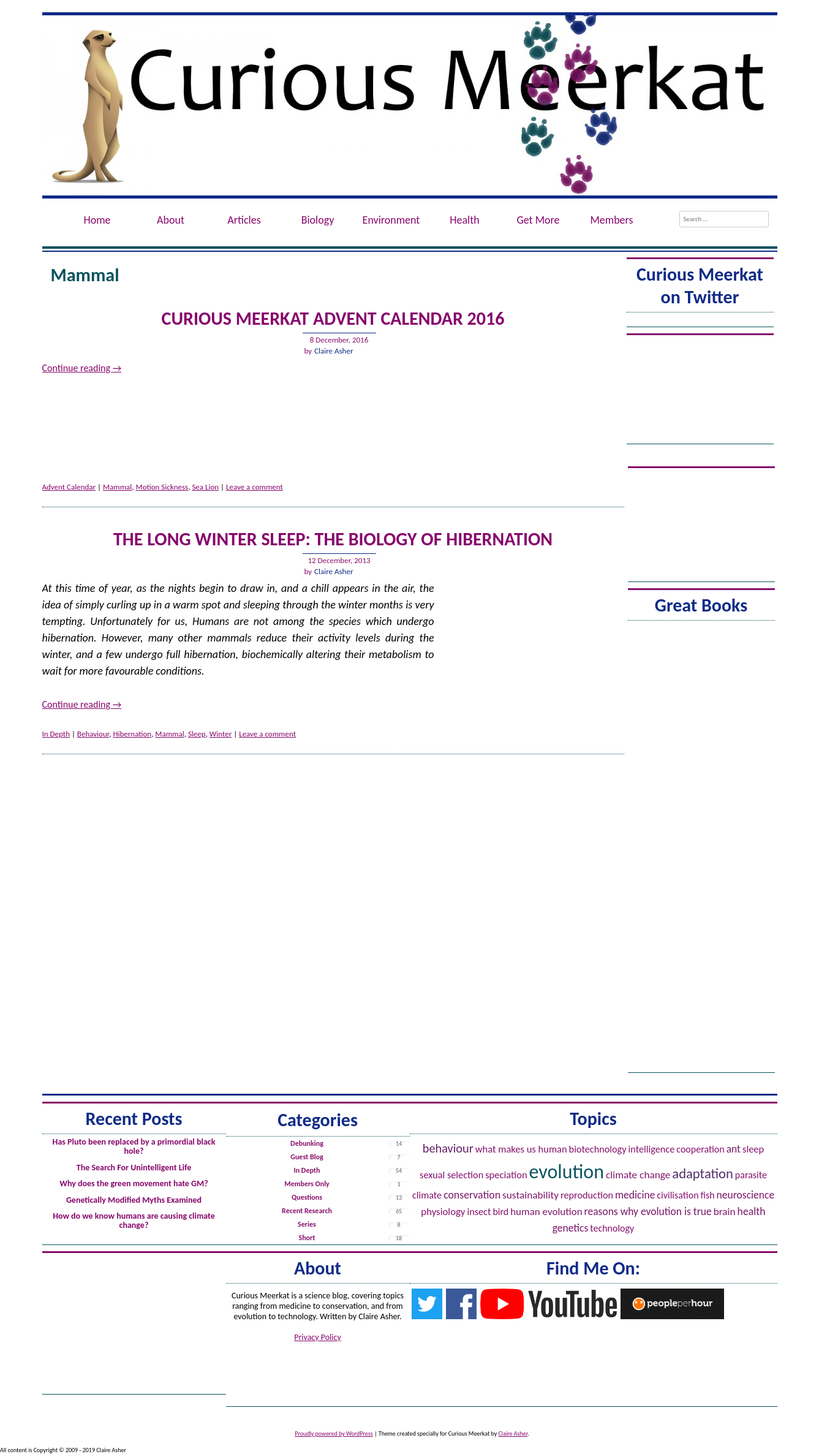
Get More (537, 220)
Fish (708, 1195)
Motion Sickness (162, 486)
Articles (243, 220)
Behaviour (93, 733)
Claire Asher (333, 350)
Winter (220, 733)
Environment (391, 220)
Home (96, 220)
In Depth (56, 733)
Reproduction (586, 1195)
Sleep (197, 733)
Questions (307, 1197)
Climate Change (638, 1174)
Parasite (751, 1175)
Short (307, 1237)
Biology (317, 220)
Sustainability (530, 1195)
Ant (734, 1149)
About (170, 220)
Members (611, 220)
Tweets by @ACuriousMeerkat (700, 321)
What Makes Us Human (521, 1149)
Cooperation (700, 1149)
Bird (500, 1211)
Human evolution (546, 1211)
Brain (725, 1211)
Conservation (471, 1195)
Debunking (306, 1143)
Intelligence (651, 1149)
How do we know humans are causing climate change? (134, 1220)
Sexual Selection (451, 1175)
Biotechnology (598, 1149)
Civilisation (677, 1195)
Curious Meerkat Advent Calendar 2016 (333, 318)
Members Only (307, 1183)
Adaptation (702, 1173)
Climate (427, 1195)
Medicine (635, 1195)
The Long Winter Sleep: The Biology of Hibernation (333, 539)
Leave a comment (254, 486)
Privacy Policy (317, 1337)
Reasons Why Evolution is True (648, 1211)
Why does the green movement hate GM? (133, 1183)
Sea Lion (205, 486)
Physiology (443, 1211)
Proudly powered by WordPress (333, 1433)
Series (307, 1224)
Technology (612, 1228)
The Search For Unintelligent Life (134, 1167)
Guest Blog (306, 1157)
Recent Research (307, 1210)
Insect (479, 1211)
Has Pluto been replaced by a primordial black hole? (134, 1146)
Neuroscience (746, 1195)
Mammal (117, 486)
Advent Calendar (69, 486)
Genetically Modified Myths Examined (134, 1200)
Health (464, 220)
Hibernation (132, 733)
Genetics (571, 1228)
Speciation (506, 1174)
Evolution (566, 1172)
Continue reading (82, 368)
